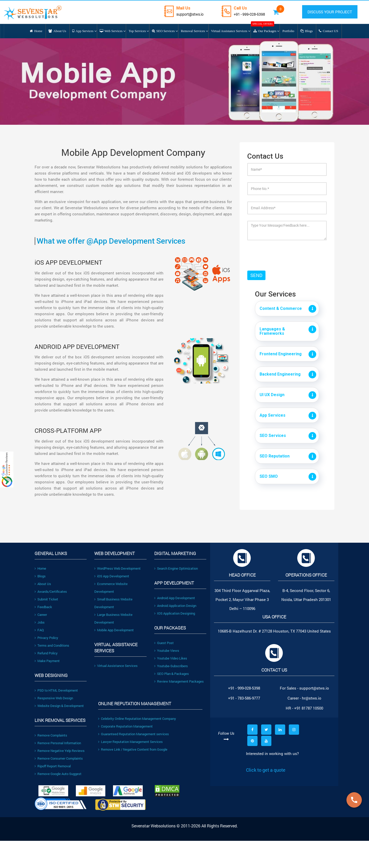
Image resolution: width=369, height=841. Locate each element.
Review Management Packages (179, 681)
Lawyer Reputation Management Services (130, 741)
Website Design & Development (59, 705)
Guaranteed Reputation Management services (133, 734)
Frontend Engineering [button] (281, 353)
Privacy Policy (46, 637)
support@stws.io (190, 14)
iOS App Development (111, 576)
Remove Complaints (51, 735)
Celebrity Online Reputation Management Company (137, 718)
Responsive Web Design (54, 698)
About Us (43, 583)
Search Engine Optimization (176, 568)
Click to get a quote (265, 770)
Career (41, 614)
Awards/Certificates (51, 591)
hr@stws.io (311, 698)
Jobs (40, 622)
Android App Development (174, 598)
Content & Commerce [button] (281, 308)
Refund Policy (46, 653)
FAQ (39, 630)
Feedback (43, 607)
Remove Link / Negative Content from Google (132, 749)
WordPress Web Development (117, 568)
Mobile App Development (114, 630)
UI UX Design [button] (272, 394)
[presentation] (277, 252)
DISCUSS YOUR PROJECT (330, 11)
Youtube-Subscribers (171, 666)
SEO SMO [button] (269, 476)
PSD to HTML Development (56, 690)
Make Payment (47, 660)
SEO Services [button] (273, 435)
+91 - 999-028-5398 (249, 14)
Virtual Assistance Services (116, 665)
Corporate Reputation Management (125, 726)
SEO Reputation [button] (275, 456)
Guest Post (164, 643)
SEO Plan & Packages (171, 673)
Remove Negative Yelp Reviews (60, 750)
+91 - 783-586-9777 (244, 698)
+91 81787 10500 (308, 708)
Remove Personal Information (58, 743)
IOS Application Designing (174, 613)
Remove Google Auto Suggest (58, 773)
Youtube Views (166, 650)
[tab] (287, 308)
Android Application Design (175, 605)
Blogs (40, 576)
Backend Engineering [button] (280, 374)
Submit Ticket (46, 599)
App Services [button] (272, 415)
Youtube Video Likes (170, 658)
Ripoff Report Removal (53, 766)
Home (40, 568)
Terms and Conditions (52, 645)
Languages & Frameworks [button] (272, 331)
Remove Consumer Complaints (59, 758)
